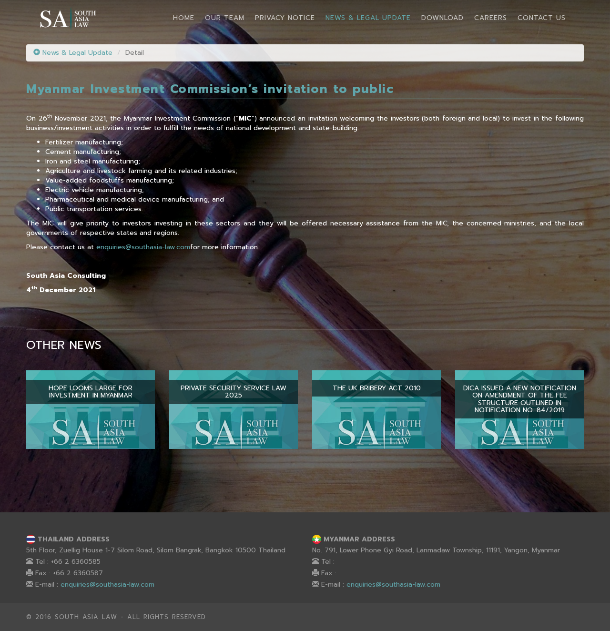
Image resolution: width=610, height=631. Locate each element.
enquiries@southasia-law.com (143, 247)
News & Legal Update (368, 18)
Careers (490, 18)
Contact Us (542, 18)
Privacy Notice (285, 18)
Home (183, 18)
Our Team (224, 18)
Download (442, 18)
